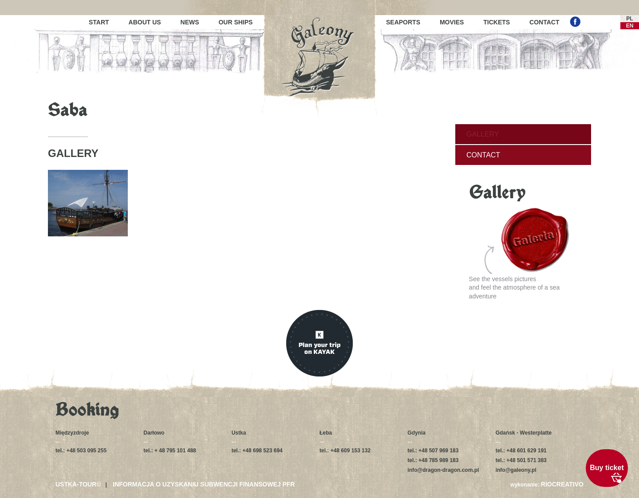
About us (145, 22)
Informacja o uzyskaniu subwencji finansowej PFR (204, 484)
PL (629, 19)
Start (99, 22)
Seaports (403, 22)
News (190, 22)
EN (630, 26)
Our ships (235, 22)
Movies (452, 22)
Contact (544, 22)
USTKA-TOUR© (78, 484)
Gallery (482, 134)
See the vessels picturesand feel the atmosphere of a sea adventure (519, 254)
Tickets (496, 22)
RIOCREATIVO (562, 484)
